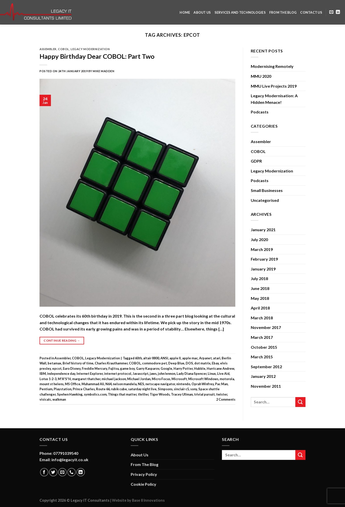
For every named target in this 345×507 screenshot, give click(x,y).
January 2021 (263, 229)
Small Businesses (267, 190)
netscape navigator (160, 384)
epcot (57, 368)
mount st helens (52, 384)
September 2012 (266, 366)
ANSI (164, 358)
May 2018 (260, 298)
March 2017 (262, 337)
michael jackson (114, 379)
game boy (127, 368)
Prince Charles (84, 389)
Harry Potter (183, 368)
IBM (43, 374)
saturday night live (142, 389)
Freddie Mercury (94, 368)
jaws (153, 374)
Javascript (140, 374)
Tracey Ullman (182, 394)
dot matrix (202, 363)
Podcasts (260, 111)
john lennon (166, 374)
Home (185, 12)
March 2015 (262, 356)
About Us (202, 12)
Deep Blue (176, 363)
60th (138, 358)
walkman (59, 399)
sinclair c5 (181, 389)
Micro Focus (161, 379)
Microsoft (179, 379)
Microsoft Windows (203, 379)
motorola (227, 379)
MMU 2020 (261, 76)
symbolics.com (95, 394)
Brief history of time (78, 363)
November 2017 (266, 327)
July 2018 (259, 278)
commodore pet (154, 363)
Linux (212, 374)
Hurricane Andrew (220, 368)
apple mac (190, 358)
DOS (189, 363)
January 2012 (263, 376)
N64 (108, 384)
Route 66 (103, 389)
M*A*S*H (64, 379)
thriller (143, 394)
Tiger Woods (160, 394)
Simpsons (165, 389)
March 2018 (262, 317)
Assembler (48, 49)
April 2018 (260, 307)
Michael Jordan (138, 379)
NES (141, 384)
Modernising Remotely (272, 66)
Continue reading (62, 340)
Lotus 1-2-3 (48, 379)
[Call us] (71, 472)
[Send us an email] (331, 12)
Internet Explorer (89, 374)
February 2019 (264, 259)
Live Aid (223, 374)
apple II (175, 358)
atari (216, 358)
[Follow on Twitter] (53, 472)
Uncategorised (265, 200)
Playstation (62, 389)
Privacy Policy (144, 474)
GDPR (256, 161)
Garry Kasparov (147, 368)
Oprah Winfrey (202, 384)
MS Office (72, 384)
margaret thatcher (86, 379)
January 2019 (263, 268)
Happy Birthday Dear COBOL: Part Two (97, 56)
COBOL (63, 49)
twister (221, 394)
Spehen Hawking (70, 394)
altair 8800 (151, 358)
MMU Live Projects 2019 (274, 86)
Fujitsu (113, 368)
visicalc (45, 399)
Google (166, 368)
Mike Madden (103, 71)
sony (193, 389)
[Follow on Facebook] (44, 472)
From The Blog (283, 12)
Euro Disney (72, 368)
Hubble (199, 368)
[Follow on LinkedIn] (338, 12)
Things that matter (122, 394)
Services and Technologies (240, 12)
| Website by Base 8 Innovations (137, 500)
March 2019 (262, 249)
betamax (54, 363)
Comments (225, 399)
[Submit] (300, 402)
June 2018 (260, 288)
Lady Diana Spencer (191, 374)
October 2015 (264, 347)
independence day (61, 374)
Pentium (46, 389)
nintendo (183, 384)
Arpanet (205, 358)
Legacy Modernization (90, 49)
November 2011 (266, 386)
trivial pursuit (204, 394)
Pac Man (221, 384)
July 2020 (259, 239)
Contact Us (311, 12)
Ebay (215, 363)
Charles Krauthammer (111, 363)
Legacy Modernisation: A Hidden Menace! (274, 99)
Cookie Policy (143, 484)
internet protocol (117, 374)
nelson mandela (125, 384)
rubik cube (119, 389)
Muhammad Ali (93, 384)
